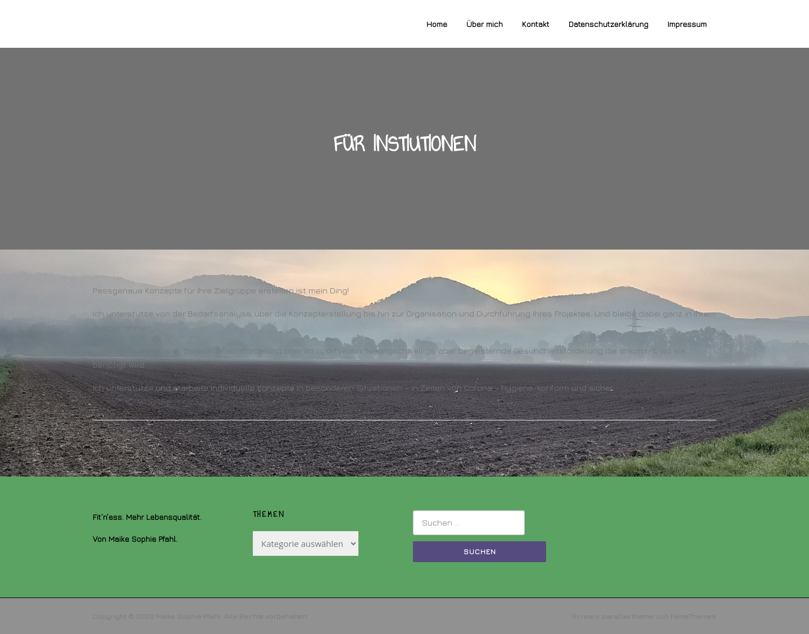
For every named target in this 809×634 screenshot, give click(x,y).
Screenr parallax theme (612, 616)
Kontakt (535, 24)
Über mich (484, 24)
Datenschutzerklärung (608, 24)
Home (436, 24)
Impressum (687, 24)
